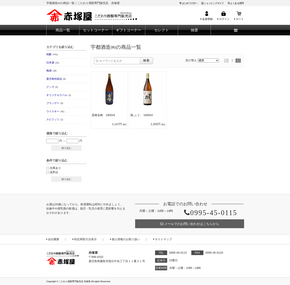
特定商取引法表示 (84, 239)
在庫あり (55, 168)
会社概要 (52, 239)
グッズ (52, 86)
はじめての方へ (190, 3)
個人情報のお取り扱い (125, 239)
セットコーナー (95, 30)
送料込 (54, 172)
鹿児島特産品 (56, 78)
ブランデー (54, 103)
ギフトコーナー (128, 30)
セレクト (161, 30)
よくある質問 (236, 3)
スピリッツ (54, 119)
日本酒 (52, 62)
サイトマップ (162, 239)
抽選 (194, 30)
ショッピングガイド (212, 3)
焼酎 (52, 54)
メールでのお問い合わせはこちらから (189, 224)
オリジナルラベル (58, 95)
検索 (146, 60)
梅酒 (51, 70)
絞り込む (66, 148)
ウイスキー (55, 111)
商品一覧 (63, 30)
